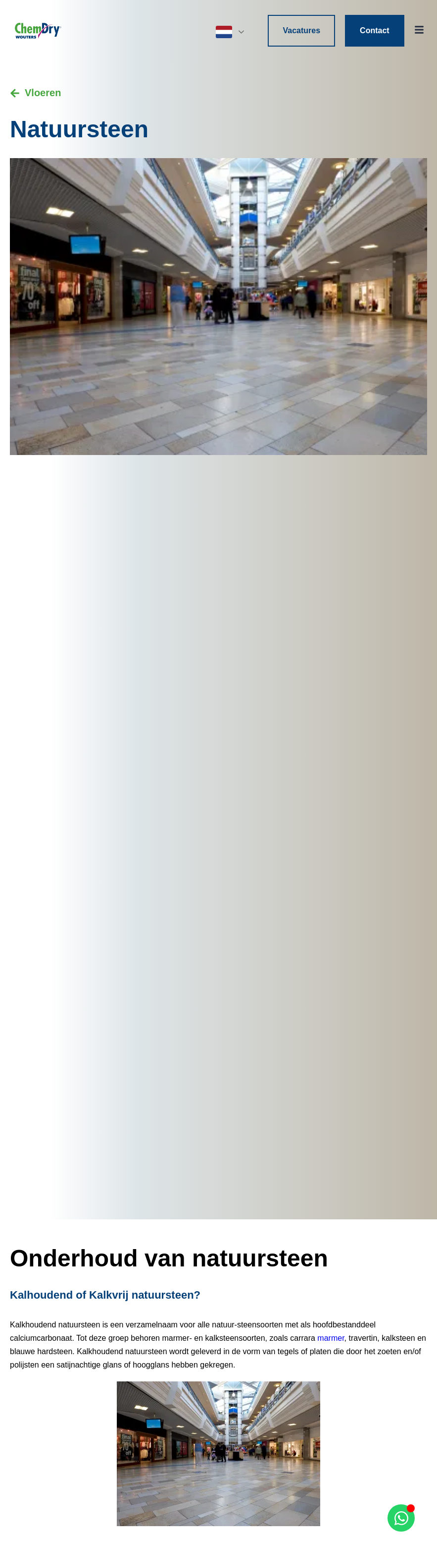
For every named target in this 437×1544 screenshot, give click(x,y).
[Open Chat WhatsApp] (401, 1518)
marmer (330, 1338)
